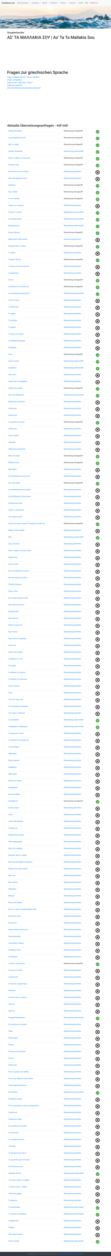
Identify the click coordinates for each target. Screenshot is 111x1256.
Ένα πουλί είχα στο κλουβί (18, 171)
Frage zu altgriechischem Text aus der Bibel (23, 77)
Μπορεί (11, 896)
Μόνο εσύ (12, 875)
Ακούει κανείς (13, 361)
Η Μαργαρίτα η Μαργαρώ (18, 727)
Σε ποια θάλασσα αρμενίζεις (19, 293)
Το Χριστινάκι (13, 307)
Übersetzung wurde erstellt (73, 151)
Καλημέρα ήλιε (14, 226)
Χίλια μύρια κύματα (15, 1234)
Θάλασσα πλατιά (14, 1173)
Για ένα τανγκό (13, 686)
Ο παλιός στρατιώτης (16, 963)
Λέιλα (10, 814)
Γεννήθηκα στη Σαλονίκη (17, 679)
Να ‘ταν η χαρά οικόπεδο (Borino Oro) (22, 909)
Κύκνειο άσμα (13, 808)
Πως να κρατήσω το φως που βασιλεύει (23, 1106)
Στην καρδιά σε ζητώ (16, 1139)
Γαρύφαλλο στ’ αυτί (15, 659)
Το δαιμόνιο (12, 1200)
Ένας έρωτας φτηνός (16, 605)
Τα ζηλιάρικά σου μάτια (17, 1153)
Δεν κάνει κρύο (14, 483)
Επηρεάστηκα (13, 611)
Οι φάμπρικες (13, 273)
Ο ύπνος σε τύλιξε (15, 970)
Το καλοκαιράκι (14, 1207)
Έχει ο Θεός (12, 192)
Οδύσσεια (12, 990)
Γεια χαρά (12, 666)
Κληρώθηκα (12, 787)
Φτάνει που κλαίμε (15, 652)
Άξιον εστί (12, 375)
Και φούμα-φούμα (15, 219)
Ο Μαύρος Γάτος (14, 950)
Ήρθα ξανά (12, 754)
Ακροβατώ (12, 368)
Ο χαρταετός (13, 977)
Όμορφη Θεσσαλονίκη (16, 1018)
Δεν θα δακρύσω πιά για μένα (19, 496)
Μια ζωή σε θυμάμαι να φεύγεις (20, 862)
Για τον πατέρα (14, 199)
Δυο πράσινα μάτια (15, 517)
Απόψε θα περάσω (15, 131)
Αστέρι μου (12, 429)
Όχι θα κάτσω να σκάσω (17, 1024)
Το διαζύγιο (12, 320)
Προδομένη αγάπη (15, 1099)
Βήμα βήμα (12, 469)
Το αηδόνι (12, 314)
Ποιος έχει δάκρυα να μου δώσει (20, 1078)
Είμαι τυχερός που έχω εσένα (19, 551)
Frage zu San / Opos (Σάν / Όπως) (19, 83)
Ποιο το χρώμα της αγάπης (18, 1072)
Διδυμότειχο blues (15, 503)
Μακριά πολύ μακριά (16, 835)
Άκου (10, 354)
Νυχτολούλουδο (14, 936)
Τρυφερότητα (13, 1221)
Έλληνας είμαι (13, 165)
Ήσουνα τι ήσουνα (15, 212)
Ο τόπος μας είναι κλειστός (18, 266)
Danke (80, 3)
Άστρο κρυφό (13, 435)
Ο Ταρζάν (11, 253)
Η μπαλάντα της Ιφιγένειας (18, 740)
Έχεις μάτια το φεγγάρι (17, 639)
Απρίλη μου (12, 415)
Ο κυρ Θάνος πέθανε (16, 943)
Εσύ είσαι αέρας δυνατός (17, 178)
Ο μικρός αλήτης (14, 259)
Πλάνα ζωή (12, 1065)
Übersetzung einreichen (72, 171)
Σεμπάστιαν (12, 1112)
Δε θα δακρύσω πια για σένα (19, 476)
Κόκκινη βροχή (14, 232)
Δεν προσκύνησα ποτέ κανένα (19, 490)
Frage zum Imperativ (14, 85)
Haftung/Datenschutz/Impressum (70, 1254)
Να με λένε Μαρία (15, 902)
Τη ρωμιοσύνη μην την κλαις (19, 1160)
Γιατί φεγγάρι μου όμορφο (18, 706)
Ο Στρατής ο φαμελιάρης (17, 984)
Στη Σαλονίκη (13, 1133)
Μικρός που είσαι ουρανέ (18, 869)
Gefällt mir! (94, 3)
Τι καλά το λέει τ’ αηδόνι (17, 1187)
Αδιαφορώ (12, 347)
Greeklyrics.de (8, 3)
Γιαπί (10, 693)
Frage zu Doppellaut (14, 80)
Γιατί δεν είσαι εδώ (15, 699)
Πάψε (10, 1031)
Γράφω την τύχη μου (16, 205)
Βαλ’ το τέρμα (13, 144)
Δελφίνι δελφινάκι (15, 151)
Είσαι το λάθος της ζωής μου (19, 158)
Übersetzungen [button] (23, 3)
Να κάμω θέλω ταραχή (17, 246)
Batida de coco (13, 463)
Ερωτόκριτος (13, 618)
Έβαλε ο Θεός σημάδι (16, 530)
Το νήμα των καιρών (16, 334)
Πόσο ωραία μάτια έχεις (17, 1085)
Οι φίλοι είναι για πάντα (17, 997)
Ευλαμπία (11, 185)
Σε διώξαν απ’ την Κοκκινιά (18, 287)
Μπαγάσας (12, 889)
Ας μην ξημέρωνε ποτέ (17, 138)
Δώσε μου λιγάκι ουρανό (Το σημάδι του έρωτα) (26, 523)
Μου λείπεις (13, 882)
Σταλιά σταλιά (13, 300)
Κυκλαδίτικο (13, 801)
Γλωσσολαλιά (13, 720)
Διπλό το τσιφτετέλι (16, 510)
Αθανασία (12, 442)
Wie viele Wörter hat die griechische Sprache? (24, 88)
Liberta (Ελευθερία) (15, 821)
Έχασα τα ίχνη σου (15, 625)
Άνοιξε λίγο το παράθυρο (17, 381)
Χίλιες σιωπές (13, 1241)
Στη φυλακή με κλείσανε (17, 1126)
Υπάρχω (11, 1227)
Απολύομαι (12, 408)
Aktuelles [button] (54, 3)
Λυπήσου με (12, 828)
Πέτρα (10, 1045)
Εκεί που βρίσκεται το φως (18, 571)
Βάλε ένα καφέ (14, 456)
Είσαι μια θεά (13, 564)
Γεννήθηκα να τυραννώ (17, 672)
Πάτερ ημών (13, 1038)
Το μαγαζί (12, 327)
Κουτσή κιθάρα (14, 794)
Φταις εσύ (12, 645)
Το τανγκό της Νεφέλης (17, 1214)
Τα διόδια (11, 1146)
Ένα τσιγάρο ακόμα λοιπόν (18, 598)
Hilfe (86, 3)
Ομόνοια (11, 1004)
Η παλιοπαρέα (13, 747)
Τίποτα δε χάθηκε (15, 1194)
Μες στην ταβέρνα (15, 848)
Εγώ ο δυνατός (14, 544)
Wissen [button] (63, 3)
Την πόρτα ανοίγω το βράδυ (18, 1180)
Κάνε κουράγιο (13, 760)
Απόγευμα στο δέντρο (16, 402)
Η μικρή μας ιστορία (16, 733)
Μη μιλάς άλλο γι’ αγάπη (17, 855)
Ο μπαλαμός (12, 957)
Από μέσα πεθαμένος (16, 395)
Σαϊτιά (10, 280)
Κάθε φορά (12, 774)
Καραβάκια (12, 767)
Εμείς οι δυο (13, 591)
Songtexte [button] (36, 3)
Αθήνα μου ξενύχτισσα (16, 449)
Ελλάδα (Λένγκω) (15, 584)
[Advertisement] (55, 55)
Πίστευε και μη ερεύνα (17, 1051)
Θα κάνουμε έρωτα (15, 1166)
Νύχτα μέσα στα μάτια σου (18, 930)
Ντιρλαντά (12, 923)
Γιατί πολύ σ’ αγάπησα (16, 713)
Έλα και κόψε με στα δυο (17, 578)
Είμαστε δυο (13, 557)
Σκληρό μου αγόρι (15, 1119)
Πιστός (11, 1058)
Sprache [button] (72, 3)
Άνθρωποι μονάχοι (15, 388)
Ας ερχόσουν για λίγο (16, 422)
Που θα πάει (13, 1092)
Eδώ (10, 537)
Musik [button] (45, 3)
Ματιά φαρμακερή (15, 842)
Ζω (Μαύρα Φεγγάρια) (16, 341)
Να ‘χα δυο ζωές (14, 916)
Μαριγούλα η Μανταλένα (17, 239)
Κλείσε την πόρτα (15, 781)
